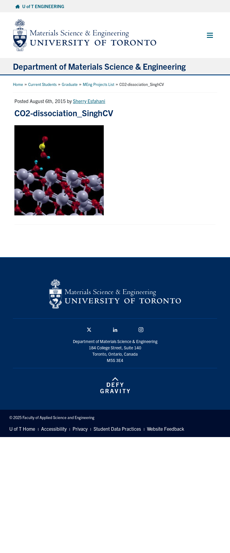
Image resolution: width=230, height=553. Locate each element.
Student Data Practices (117, 429)
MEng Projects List (98, 84)
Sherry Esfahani (89, 101)
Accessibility (54, 429)
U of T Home (22, 429)
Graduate (70, 84)
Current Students (42, 84)
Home (18, 84)
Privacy (80, 429)
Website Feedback (165, 429)
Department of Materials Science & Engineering (99, 66)
